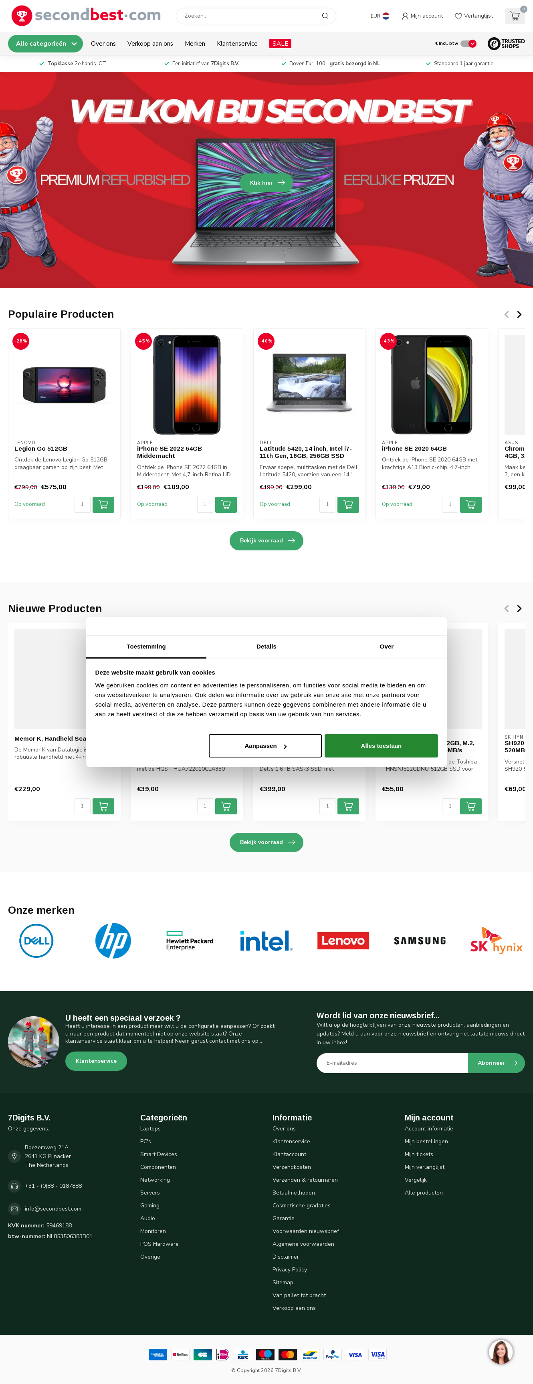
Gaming (149, 1205)
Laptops (150, 1128)
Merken (195, 43)
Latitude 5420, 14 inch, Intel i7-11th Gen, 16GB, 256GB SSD (306, 452)
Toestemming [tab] (146, 646)
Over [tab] (387, 646)
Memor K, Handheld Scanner (56, 738)
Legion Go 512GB (40, 448)
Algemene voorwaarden (303, 1244)
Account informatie (429, 1128)
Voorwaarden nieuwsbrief (306, 1231)
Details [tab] (266, 646)
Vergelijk (416, 1180)
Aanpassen (266, 745)
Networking (155, 1180)
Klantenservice (237, 43)
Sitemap (283, 1282)
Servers (150, 1193)
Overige (150, 1257)
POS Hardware (159, 1244)
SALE (280, 43)
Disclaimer (286, 1257)
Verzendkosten (292, 1167)
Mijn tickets (419, 1154)
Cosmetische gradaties (302, 1205)
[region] (500, 1351)
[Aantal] (83, 505)
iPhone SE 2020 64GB (414, 448)
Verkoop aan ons (150, 43)
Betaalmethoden (294, 1193)
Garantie (284, 1218)
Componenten (158, 1167)
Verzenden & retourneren (305, 1180)
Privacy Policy (290, 1269)
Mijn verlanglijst (424, 1167)
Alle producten (424, 1193)
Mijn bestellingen (426, 1141)
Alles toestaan (381, 745)
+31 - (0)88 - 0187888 (53, 1186)
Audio (147, 1218)
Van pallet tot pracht (299, 1295)
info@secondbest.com (53, 1209)
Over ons (103, 43)
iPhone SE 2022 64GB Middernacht (169, 452)
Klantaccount (289, 1154)
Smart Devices (158, 1154)
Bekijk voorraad (267, 541)
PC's (145, 1141)
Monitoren (153, 1231)
